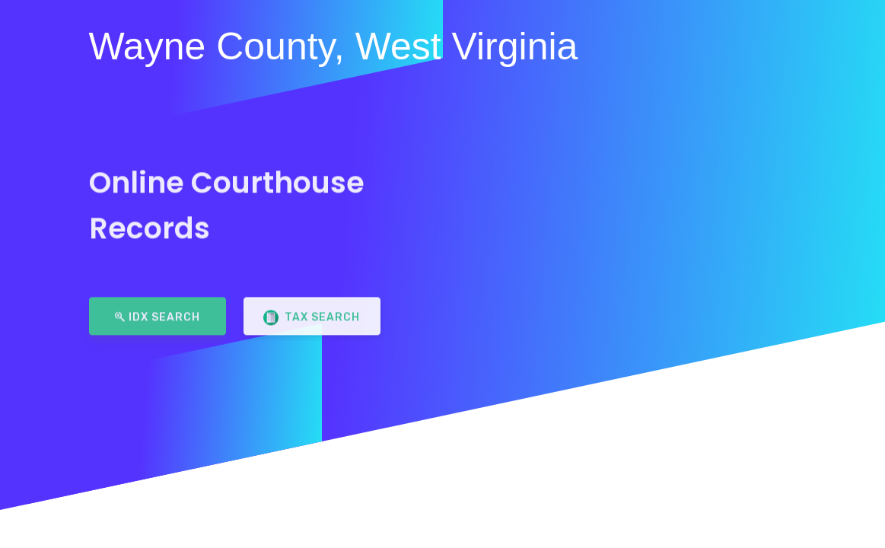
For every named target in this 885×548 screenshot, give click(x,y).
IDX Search (157, 311)
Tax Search (311, 312)
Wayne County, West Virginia (333, 46)
